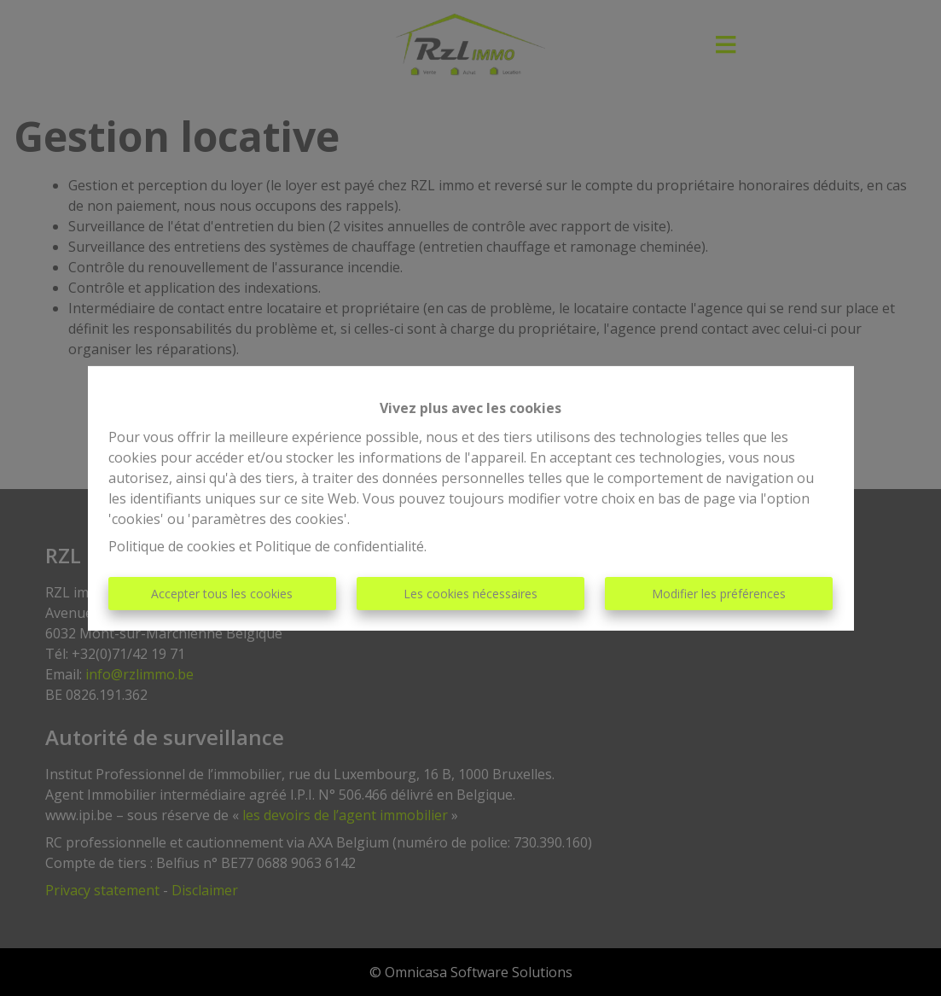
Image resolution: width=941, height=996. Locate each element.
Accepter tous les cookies (222, 593)
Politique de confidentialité (339, 546)
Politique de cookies (171, 546)
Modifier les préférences (719, 593)
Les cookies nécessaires (470, 593)
